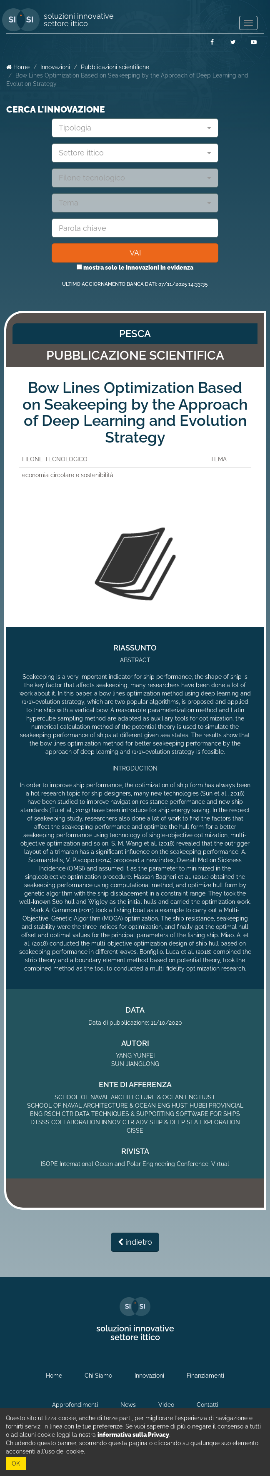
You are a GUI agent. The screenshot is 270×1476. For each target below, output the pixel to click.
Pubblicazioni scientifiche (115, 67)
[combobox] (135, 128)
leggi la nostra (113, 1434)
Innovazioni (55, 67)
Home (18, 67)
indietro (135, 1242)
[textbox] (132, 128)
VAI (135, 252)
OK (16, 1463)
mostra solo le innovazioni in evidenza (135, 267)
